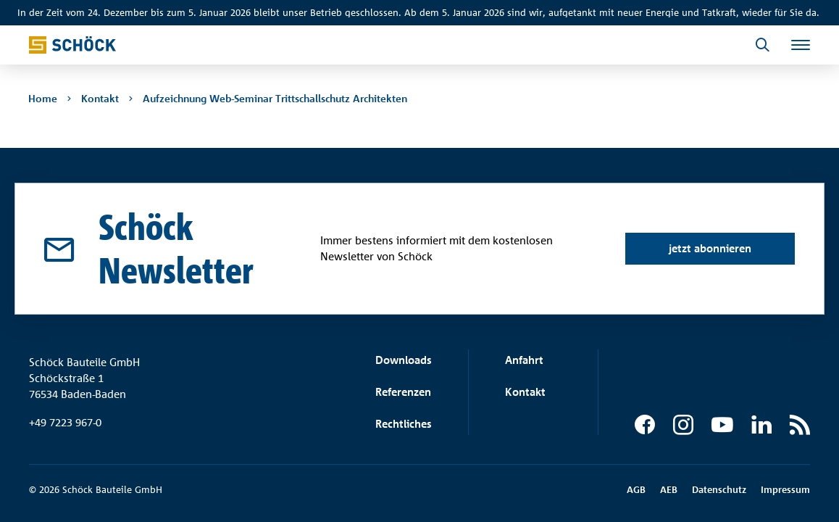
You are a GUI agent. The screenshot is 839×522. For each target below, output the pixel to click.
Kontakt (525, 392)
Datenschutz (719, 489)
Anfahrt (524, 360)
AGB (636, 489)
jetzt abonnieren (709, 248)
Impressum (785, 489)
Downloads (403, 360)
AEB (668, 489)
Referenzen (403, 392)
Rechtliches (403, 424)
